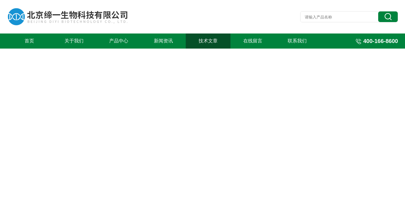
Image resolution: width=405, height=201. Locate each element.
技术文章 (208, 41)
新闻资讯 (163, 41)
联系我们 (297, 41)
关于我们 (74, 41)
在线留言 (252, 41)
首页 (29, 41)
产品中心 (118, 41)
